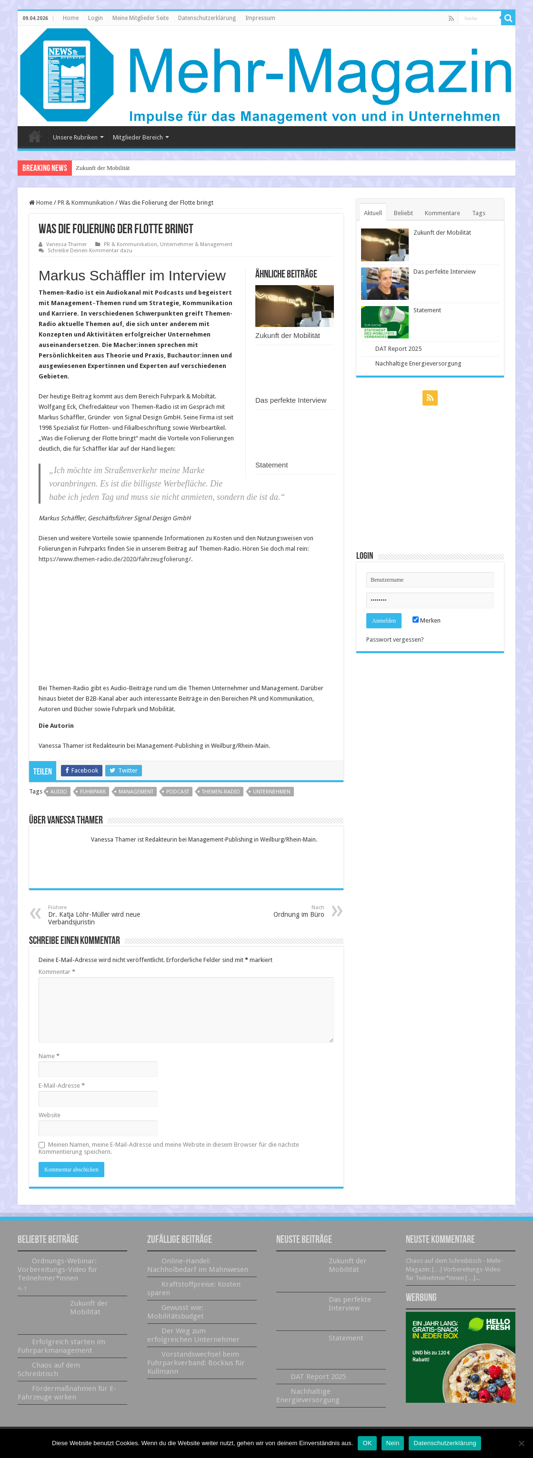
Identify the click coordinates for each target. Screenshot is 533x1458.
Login (95, 18)
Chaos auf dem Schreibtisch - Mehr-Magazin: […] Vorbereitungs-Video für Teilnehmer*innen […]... (454, 1269)
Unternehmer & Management (196, 244)
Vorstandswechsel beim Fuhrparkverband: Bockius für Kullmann (196, 1363)
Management (136, 792)
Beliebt (403, 213)
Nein (393, 1443)
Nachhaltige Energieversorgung (418, 363)
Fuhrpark (93, 792)
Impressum (260, 18)
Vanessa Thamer (66, 244)
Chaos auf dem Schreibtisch (49, 1369)
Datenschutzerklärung (207, 18)
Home (71, 18)
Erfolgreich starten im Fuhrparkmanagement (61, 1346)
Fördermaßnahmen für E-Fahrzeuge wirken (67, 1392)
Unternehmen (272, 792)
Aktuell (373, 213)
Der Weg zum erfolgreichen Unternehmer (193, 1335)
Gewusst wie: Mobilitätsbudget (175, 1311)
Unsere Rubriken (75, 137)
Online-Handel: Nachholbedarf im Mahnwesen (197, 1265)
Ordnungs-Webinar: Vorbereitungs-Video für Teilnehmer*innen (58, 1269)
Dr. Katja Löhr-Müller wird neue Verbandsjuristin (97, 915)
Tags (478, 213)
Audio (58, 792)
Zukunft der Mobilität (103, 167)
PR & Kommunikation (86, 202)
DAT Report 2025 (398, 348)
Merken (426, 620)
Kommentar (57, 971)
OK (367, 1443)
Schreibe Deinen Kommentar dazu (90, 251)
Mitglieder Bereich (138, 137)
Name (49, 1056)
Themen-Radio (221, 792)
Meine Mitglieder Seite (140, 18)
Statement (271, 465)
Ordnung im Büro (275, 911)
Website (49, 1115)
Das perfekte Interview (290, 400)
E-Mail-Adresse (62, 1085)
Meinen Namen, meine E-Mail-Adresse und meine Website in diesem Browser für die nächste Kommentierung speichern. (169, 1148)
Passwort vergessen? (395, 639)
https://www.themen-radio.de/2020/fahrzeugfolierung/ (115, 559)
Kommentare (442, 213)
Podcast (177, 792)
